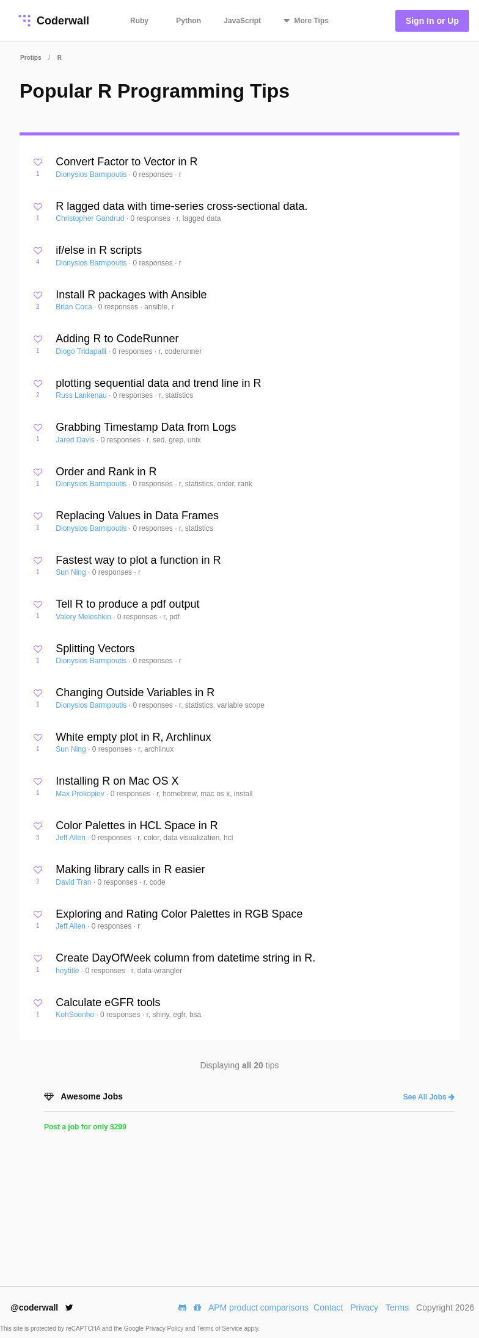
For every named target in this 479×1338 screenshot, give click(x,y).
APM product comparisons (258, 1307)
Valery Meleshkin (84, 617)
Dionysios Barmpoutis (92, 174)
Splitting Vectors (95, 648)
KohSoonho (76, 1014)
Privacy (364, 1307)
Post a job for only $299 (85, 1127)
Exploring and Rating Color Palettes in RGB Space (179, 914)
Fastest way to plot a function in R (138, 560)
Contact (328, 1307)
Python (188, 20)
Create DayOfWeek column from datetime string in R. (185, 958)
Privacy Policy (165, 1328)
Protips (30, 57)
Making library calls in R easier (130, 869)
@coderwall (41, 1307)
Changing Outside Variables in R (135, 692)
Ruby (139, 20)
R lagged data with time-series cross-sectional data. (181, 206)
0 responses (154, 174)
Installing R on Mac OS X (117, 781)
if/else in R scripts (99, 250)
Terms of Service (220, 1328)
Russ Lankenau (82, 395)
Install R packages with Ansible (131, 295)
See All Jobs (429, 1097)
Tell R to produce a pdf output (127, 604)
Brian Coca (75, 307)
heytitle (68, 970)
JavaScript (242, 20)
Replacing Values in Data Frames (137, 515)
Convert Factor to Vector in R (126, 162)
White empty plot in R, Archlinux (133, 737)
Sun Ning (72, 572)
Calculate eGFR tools (108, 1002)
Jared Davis (76, 440)
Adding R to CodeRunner (117, 339)
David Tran (74, 882)
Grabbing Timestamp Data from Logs (146, 427)
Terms (397, 1307)
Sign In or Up (432, 21)
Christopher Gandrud (91, 218)
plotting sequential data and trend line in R (158, 383)
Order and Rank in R (106, 472)
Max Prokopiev (81, 793)
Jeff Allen (71, 837)
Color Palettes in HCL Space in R (137, 825)
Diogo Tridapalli (82, 351)
